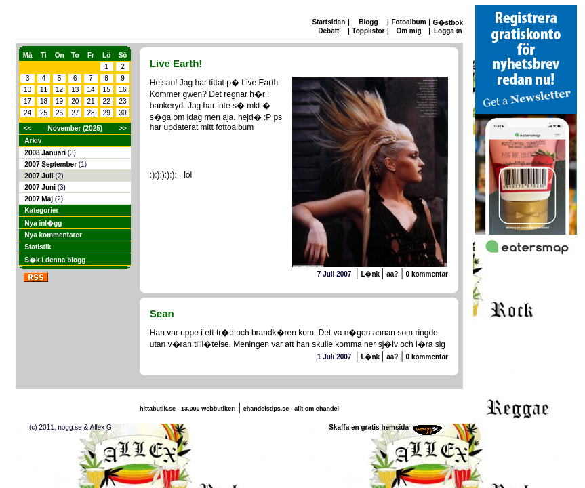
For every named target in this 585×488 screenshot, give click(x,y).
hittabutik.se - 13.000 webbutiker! (188, 408)
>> (123, 128)
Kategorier (41, 210)
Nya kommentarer (52, 235)
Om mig (408, 31)
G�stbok (448, 22)
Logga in (448, 31)
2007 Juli (39, 176)
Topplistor (368, 31)
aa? (392, 274)
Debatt (328, 31)
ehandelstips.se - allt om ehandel (291, 408)
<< (28, 128)
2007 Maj (39, 199)
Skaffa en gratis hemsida (369, 427)
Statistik (37, 247)
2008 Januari (45, 153)
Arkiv (32, 140)
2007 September (51, 164)
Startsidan (328, 22)
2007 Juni (40, 187)
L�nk (371, 274)
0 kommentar (427, 274)
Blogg (368, 22)
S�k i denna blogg (54, 260)
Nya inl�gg (43, 223)
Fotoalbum (408, 22)
